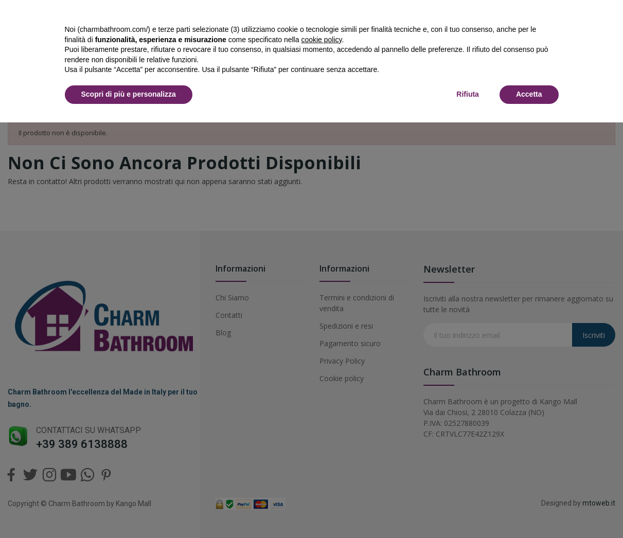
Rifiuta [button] (467, 94)
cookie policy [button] (321, 39)
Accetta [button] (529, 94)
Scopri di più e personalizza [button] (128, 94)
